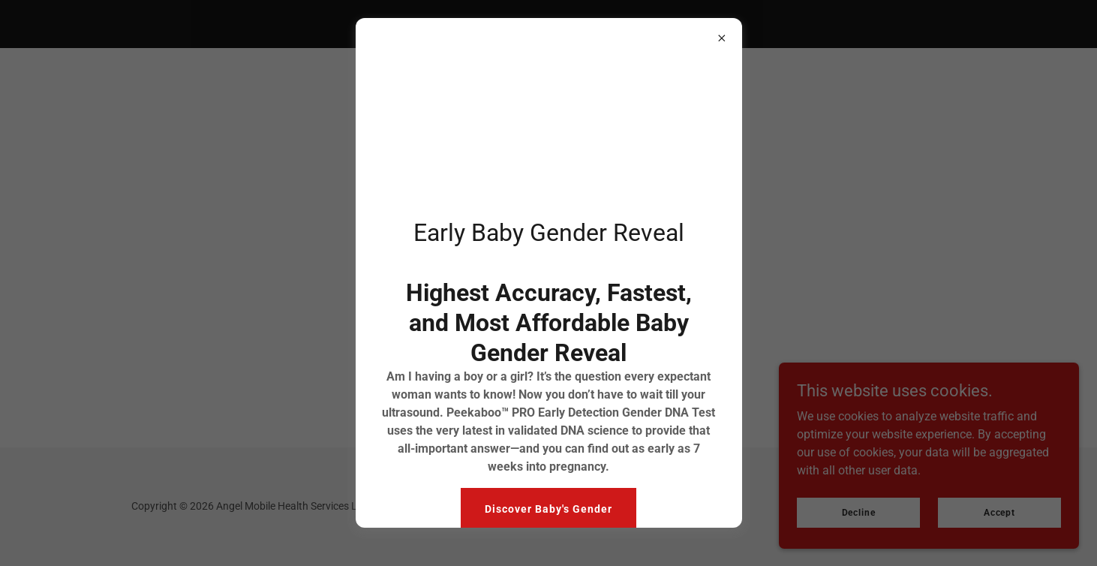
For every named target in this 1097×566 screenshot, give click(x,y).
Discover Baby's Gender (548, 509)
